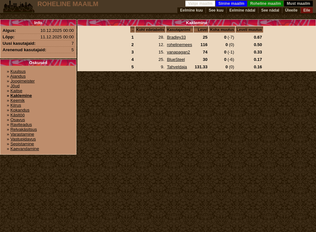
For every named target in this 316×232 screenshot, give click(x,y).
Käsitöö (17, 114)
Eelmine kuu (191, 10)
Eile (306, 10)
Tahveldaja (177, 66)
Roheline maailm (265, 3)
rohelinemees (179, 44)
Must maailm (298, 3)
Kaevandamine (24, 148)
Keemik (17, 100)
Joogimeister (22, 81)
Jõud (15, 85)
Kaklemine (21, 95)
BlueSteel (176, 59)
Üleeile (291, 10)
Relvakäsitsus (23, 129)
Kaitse (16, 90)
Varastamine (22, 134)
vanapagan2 (178, 52)
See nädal (270, 10)
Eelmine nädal (242, 10)
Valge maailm (200, 3)
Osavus (17, 119)
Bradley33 (176, 37)
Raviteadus (21, 124)
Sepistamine (22, 143)
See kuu (216, 10)
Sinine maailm (231, 3)
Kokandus (19, 110)
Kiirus (15, 105)
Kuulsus (17, 71)
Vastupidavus (23, 139)
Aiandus (17, 76)
